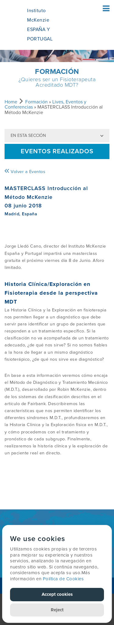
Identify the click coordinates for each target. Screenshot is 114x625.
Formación (36, 102)
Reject (57, 610)
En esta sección (28, 135)
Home (11, 102)
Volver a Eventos (25, 171)
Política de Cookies (63, 579)
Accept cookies (57, 594)
